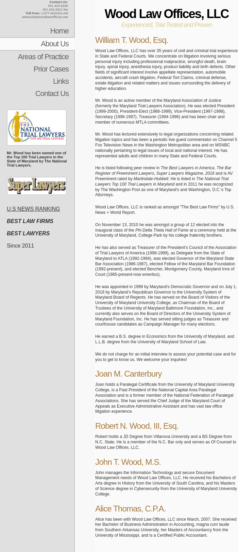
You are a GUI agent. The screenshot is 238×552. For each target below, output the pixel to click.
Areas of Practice (43, 56)
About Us (55, 44)
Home (59, 31)
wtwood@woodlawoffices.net (45, 17)
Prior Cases (51, 69)
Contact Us (52, 93)
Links (61, 81)
